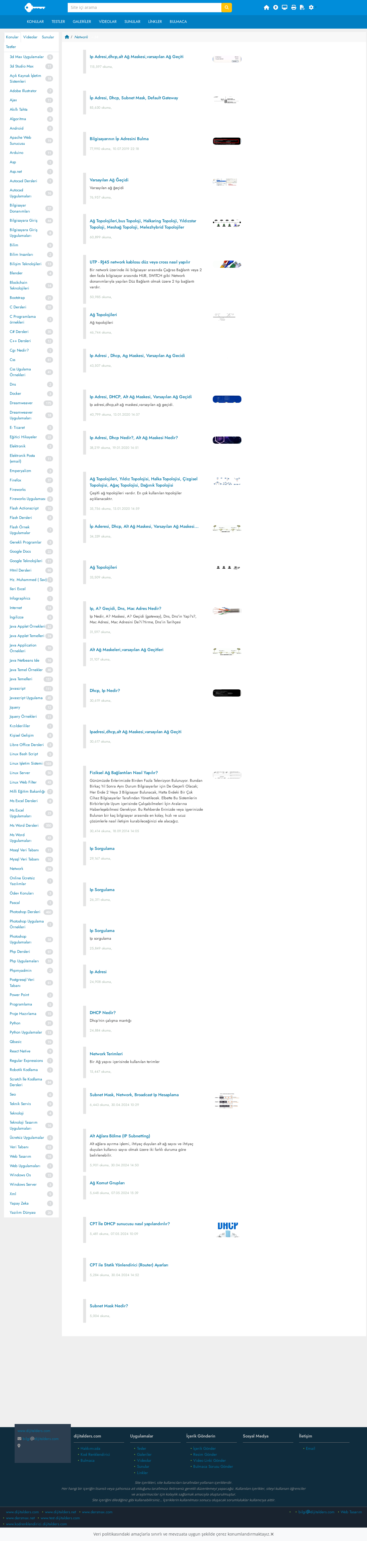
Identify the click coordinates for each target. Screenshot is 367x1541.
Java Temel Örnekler (26, 670)
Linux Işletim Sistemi (26, 763)
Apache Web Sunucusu (20, 140)
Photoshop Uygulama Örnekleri (27, 924)
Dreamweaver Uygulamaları (21, 415)
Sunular (132, 21)
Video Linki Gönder (209, 1460)
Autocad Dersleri (23, 181)
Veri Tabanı (19, 1147)
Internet (16, 607)
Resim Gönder (205, 1454)
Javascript (17, 688)
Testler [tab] (11, 46)
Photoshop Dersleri (25, 912)
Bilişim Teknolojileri (26, 264)
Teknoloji (17, 1113)
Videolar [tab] (30, 37)
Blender (16, 273)
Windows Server (23, 1184)
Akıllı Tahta (19, 109)
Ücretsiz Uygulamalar (27, 1137)
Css (12, 359)
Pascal (15, 902)
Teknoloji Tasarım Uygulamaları (24, 1125)
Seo (13, 1094)
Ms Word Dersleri (24, 825)
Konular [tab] (12, 37)
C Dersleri (18, 307)
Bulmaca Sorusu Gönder (213, 1466)
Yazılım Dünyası (23, 1212)
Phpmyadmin (21, 970)
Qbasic (16, 1041)
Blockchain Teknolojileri (19, 285)
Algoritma (18, 119)
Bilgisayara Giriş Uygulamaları (23, 232)
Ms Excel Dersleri (24, 801)
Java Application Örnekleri (23, 648)
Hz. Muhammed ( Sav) (28, 579)
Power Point (19, 994)
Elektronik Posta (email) (22, 458)
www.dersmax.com (97, 1512)
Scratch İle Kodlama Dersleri (26, 1082)
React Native (20, 1051)
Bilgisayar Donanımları (20, 208)
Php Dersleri (20, 951)
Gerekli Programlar (26, 542)
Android (17, 128)
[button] (313, 8)
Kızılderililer (20, 726)
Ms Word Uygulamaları (21, 837)
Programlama (21, 1004)
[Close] (272, 1534)
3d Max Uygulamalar (27, 57)
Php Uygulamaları (24, 961)
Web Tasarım (20, 1156)
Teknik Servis (20, 1103)
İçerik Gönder (204, 1448)
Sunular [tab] (48, 37)
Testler (58, 21)
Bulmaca (178, 21)
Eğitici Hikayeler (23, 437)
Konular (35, 21)
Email (310, 1448)
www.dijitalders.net (60, 1512)
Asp (13, 162)
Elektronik (18, 446)
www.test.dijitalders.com (60, 1518)
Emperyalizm (20, 470)
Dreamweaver (21, 403)
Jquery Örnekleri (23, 716)
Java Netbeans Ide (24, 660)
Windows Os (20, 1175)
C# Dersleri (19, 331)
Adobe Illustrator (23, 91)
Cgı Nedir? (19, 350)
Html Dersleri (21, 570)
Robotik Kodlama (24, 1069)
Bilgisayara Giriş (23, 220)
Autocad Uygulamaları (21, 193)
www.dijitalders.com (22, 1512)
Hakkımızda (90, 1448)
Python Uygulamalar (26, 1032)
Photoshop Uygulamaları (21, 939)
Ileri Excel (18, 589)
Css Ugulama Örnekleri (20, 372)
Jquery (15, 707)
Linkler (155, 21)
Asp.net (16, 171)
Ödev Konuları (22, 893)
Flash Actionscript (24, 508)
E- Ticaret (17, 427)
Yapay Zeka (19, 1203)
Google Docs (20, 551)
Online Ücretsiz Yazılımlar (22, 880)
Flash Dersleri (21, 517)
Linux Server (20, 773)
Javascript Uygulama (26, 698)
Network (16, 868)
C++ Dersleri (20, 341)
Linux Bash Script (24, 754)
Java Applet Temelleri (27, 635)
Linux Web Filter (23, 782)
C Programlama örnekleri (23, 319)
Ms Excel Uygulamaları (21, 813)
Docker (15, 393)
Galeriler (82, 21)
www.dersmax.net (20, 1518)
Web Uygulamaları (25, 1166)
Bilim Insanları (21, 254)
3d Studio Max (22, 66)
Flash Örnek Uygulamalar (20, 530)
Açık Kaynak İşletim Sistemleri (25, 78)
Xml (13, 1194)
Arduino (16, 152)
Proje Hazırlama (23, 1013)
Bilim (14, 245)
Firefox (15, 480)
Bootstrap (17, 297)
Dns (13, 384)
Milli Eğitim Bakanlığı (27, 791)
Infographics (20, 598)
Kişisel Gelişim (22, 735)
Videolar (108, 21)
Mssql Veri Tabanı (24, 850)
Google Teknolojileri (26, 561)
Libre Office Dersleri (27, 744)
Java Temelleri (21, 679)
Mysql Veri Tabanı (24, 859)
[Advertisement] (214, 1386)
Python (15, 1023)
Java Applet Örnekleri (27, 626)
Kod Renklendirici (95, 1454)
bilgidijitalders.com (38, 1438)
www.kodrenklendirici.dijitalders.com (36, 1524)
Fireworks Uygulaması (28, 498)
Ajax (13, 100)
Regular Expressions (26, 1060)
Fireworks (18, 489)
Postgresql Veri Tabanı (22, 982)
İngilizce (17, 617)
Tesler (141, 1448)
